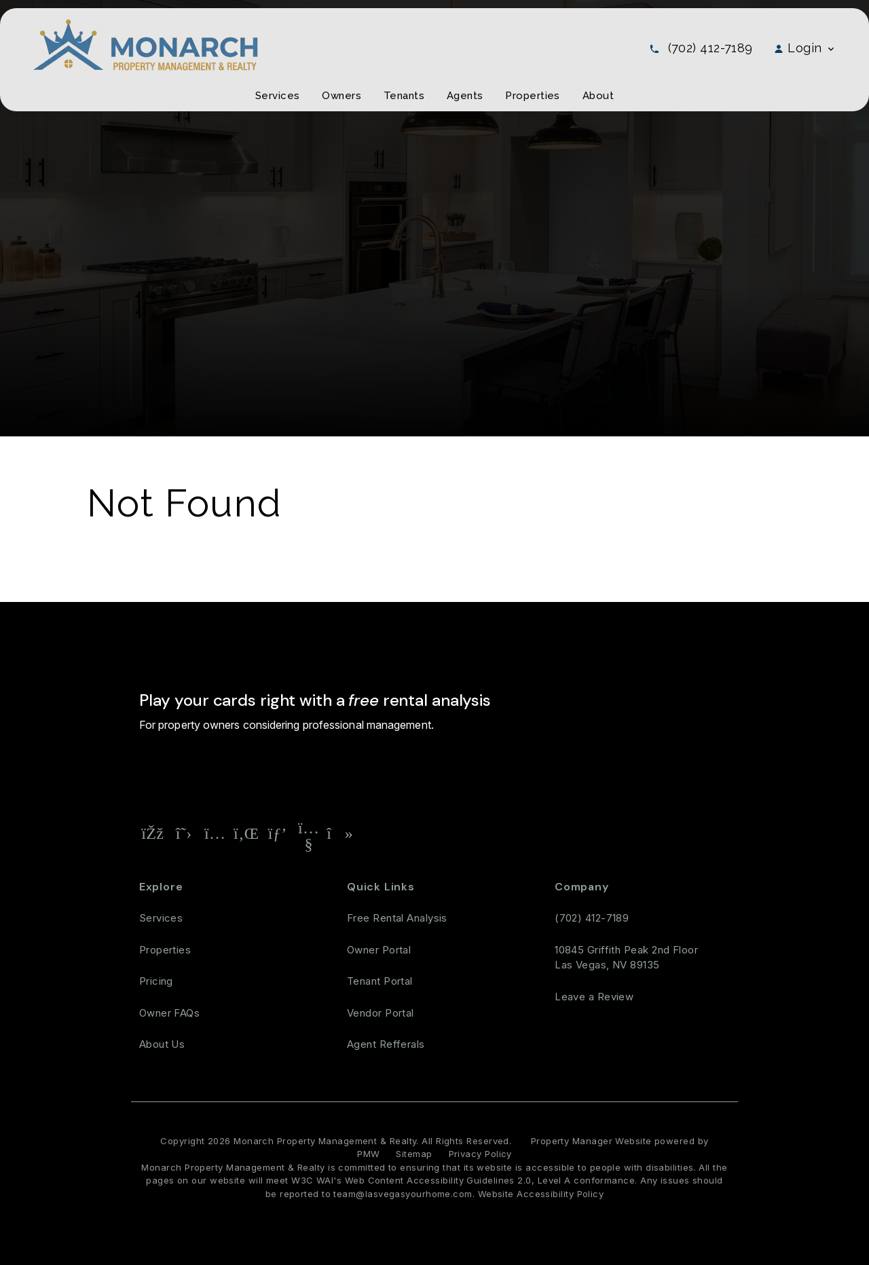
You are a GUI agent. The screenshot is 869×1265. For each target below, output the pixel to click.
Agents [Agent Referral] (465, 96)
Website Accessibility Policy (541, 1193)
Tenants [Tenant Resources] (404, 96)
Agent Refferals (386, 1044)
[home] (145, 44)
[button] (152, 833)
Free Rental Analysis (443, 772)
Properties (165, 949)
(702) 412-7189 (710, 48)
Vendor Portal (380, 1012)
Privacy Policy (480, 1153)
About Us (162, 1044)
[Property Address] (335, 772)
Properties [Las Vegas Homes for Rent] (532, 96)
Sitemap (414, 1153)
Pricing (156, 981)
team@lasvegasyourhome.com (402, 1193)
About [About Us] (598, 96)
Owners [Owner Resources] (341, 96)
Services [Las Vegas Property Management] (277, 96)
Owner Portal (379, 949)
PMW (368, 1153)
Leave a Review (594, 996)
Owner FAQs (169, 1012)
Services (161, 917)
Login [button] (804, 48)
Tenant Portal (380, 981)
